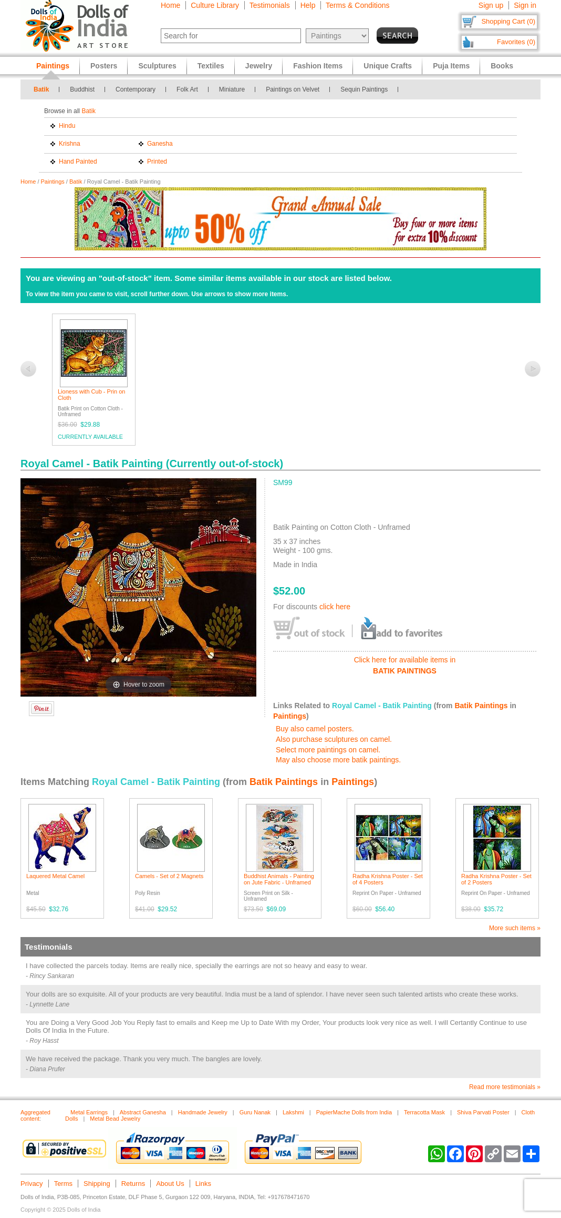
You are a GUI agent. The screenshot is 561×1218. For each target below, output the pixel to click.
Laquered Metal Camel (55, 876)
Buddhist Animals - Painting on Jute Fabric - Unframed (279, 879)
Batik (41, 89)
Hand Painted (78, 161)
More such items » (515, 928)
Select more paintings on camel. (328, 750)
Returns (133, 1183)
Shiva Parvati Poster (483, 1112)
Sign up (491, 5)
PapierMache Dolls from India (354, 1112)
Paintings (53, 181)
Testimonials (270, 5)
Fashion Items (317, 66)
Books (502, 66)
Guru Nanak (255, 1112)
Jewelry (258, 66)
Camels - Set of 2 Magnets (169, 876)
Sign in (525, 5)
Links (203, 1183)
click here (334, 606)
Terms (63, 1183)
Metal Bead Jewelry (115, 1118)
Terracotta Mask (424, 1112)
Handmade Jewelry (202, 1112)
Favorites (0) (516, 42)
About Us (170, 1183)
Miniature (232, 89)
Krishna (69, 143)
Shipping (97, 1183)
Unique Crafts (387, 66)
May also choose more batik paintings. (338, 760)
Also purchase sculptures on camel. (334, 739)
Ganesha (160, 143)
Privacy (31, 1183)
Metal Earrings (89, 1112)
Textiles (211, 66)
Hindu (67, 125)
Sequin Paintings (364, 89)
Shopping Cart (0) (508, 21)
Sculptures (157, 66)
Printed (157, 161)
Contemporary (135, 89)
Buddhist (82, 89)
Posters (103, 66)
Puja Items (451, 66)
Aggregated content (35, 1115)
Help (308, 5)
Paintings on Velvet (292, 89)
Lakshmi (293, 1112)
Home (170, 5)
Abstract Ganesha (143, 1112)
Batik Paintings (480, 705)
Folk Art (187, 89)
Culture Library (215, 5)
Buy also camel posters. (315, 728)
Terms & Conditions (357, 5)
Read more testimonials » (505, 1087)
